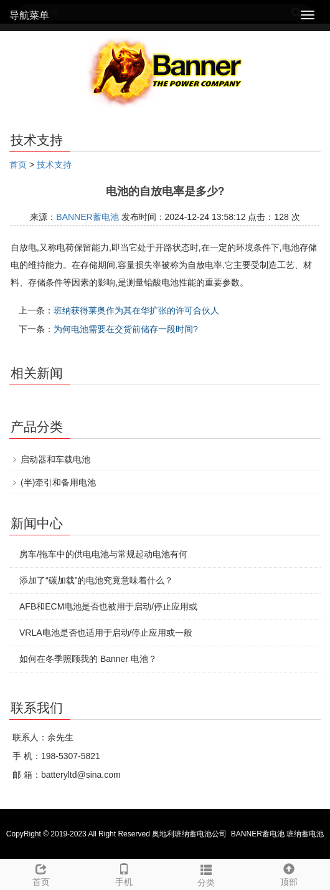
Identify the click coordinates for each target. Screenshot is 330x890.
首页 (18, 165)
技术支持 (54, 165)
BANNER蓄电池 (87, 217)
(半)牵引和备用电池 (58, 482)
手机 (124, 873)
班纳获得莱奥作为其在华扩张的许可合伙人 (136, 310)
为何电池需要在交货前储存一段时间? (126, 329)
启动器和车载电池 (55, 459)
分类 (206, 874)
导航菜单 (29, 15)
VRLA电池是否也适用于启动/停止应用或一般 (105, 633)
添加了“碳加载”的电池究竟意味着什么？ (96, 580)
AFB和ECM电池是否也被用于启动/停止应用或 (108, 606)
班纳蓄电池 (305, 834)
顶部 (289, 873)
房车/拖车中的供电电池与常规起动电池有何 (103, 554)
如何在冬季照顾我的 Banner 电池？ (88, 659)
